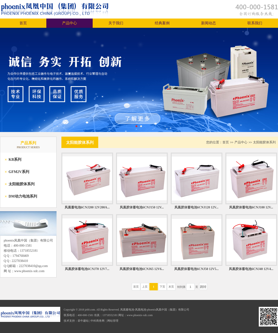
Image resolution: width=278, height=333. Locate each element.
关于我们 (115, 23)
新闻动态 (208, 23)
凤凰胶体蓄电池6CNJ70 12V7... (87, 269)
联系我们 (254, 23)
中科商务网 (97, 320)
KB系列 (15, 159)
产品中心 (69, 23)
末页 (171, 286)
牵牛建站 (83, 320)
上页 (145, 286)
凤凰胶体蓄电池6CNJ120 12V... (196, 207)
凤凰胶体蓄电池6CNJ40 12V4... (251, 269)
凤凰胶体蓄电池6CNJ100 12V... (251, 207)
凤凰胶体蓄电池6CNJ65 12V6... (142, 269)
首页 (23, 23)
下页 (162, 286)
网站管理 (112, 320)
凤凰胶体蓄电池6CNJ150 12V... (142, 207)
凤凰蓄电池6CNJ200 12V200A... (87, 207)
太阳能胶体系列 (22, 184)
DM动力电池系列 (23, 196)
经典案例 (162, 23)
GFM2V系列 (19, 172)
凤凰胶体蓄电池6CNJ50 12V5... (196, 269)
